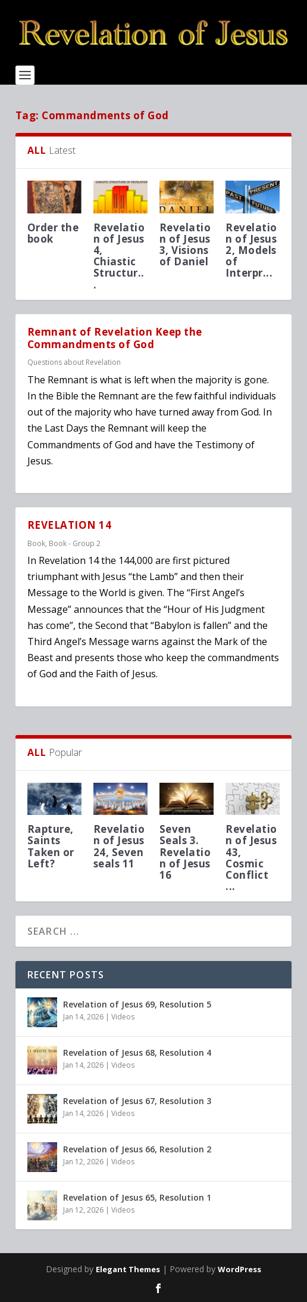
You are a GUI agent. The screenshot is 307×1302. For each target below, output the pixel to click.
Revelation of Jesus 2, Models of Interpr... (251, 250)
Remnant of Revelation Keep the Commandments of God (114, 338)
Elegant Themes (128, 1269)
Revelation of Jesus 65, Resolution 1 (137, 1197)
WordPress (239, 1269)
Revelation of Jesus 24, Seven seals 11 (119, 846)
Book (36, 543)
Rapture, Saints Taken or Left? (50, 846)
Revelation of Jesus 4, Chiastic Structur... (119, 256)
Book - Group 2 (75, 543)
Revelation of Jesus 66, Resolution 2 (137, 1149)
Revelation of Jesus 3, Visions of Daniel (185, 245)
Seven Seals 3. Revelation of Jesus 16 (185, 852)
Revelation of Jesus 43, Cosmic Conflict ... (251, 857)
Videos (122, 1017)
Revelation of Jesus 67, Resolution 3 (137, 1100)
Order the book (53, 233)
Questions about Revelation (74, 362)
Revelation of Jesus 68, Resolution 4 (137, 1052)
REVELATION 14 (69, 525)
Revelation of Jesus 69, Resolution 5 (137, 1004)
